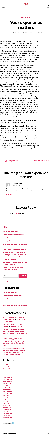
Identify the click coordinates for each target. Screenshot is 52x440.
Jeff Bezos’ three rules (9, 262)
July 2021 (5, 367)
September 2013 (8, 416)
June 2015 (6, 402)
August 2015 (6, 398)
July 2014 (5, 414)
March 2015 (6, 408)
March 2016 (6, 390)
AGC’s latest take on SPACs (10, 234)
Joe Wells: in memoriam (10, 240)
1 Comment (39, 35)
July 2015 (5, 400)
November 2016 (7, 383)
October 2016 (7, 385)
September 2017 (7, 381)
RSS (5, 229)
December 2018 (7, 377)
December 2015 (7, 394)
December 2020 (7, 373)
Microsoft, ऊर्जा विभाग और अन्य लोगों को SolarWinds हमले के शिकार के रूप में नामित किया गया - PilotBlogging (14, 342)
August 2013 (6, 418)
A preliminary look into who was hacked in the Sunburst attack (14, 346)
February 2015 (7, 410)
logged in (16, 216)
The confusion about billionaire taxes (13, 237)
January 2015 (7, 412)
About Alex (6, 284)
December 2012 (7, 420)
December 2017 (7, 379)
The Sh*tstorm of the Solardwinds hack (14, 252)
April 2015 (6, 406)
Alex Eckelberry (17, 35)
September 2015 (8, 396)
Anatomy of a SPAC (8, 243)
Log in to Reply (10, 196)
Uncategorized (26, 19)
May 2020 (6, 375)
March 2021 (6, 371)
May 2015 (5, 404)
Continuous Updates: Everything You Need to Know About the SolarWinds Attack (13, 333)
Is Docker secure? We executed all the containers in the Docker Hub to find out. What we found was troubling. (14, 256)
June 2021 (6, 369)
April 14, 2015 (28, 35)
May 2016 (5, 387)
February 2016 (7, 392)
